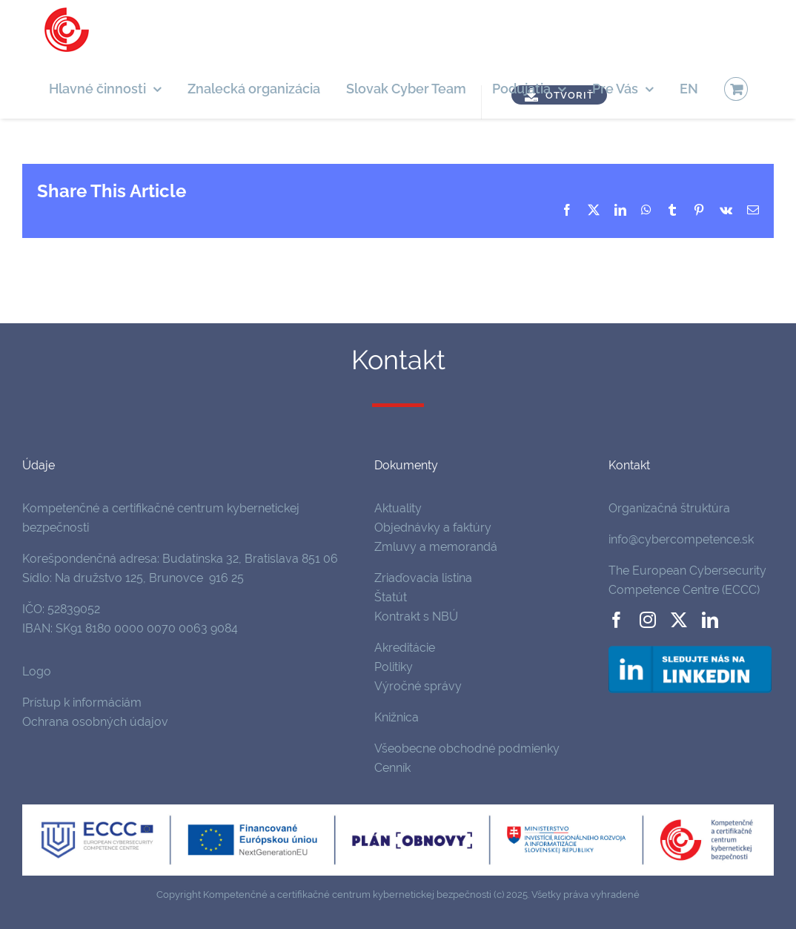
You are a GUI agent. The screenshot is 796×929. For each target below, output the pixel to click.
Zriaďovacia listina (423, 578)
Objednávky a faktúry (432, 527)
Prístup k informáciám (82, 702)
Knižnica (396, 717)
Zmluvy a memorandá (435, 547)
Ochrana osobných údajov (95, 722)
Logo (36, 671)
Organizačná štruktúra (669, 508)
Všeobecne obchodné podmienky (467, 748)
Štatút (390, 597)
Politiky (393, 667)
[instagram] (648, 620)
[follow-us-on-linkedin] (690, 648)
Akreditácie (404, 648)
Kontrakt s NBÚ (416, 616)
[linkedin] (710, 620)
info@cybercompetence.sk (681, 539)
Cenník (392, 768)
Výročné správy (418, 686)
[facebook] (616, 620)
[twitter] (679, 620)
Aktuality (398, 508)
